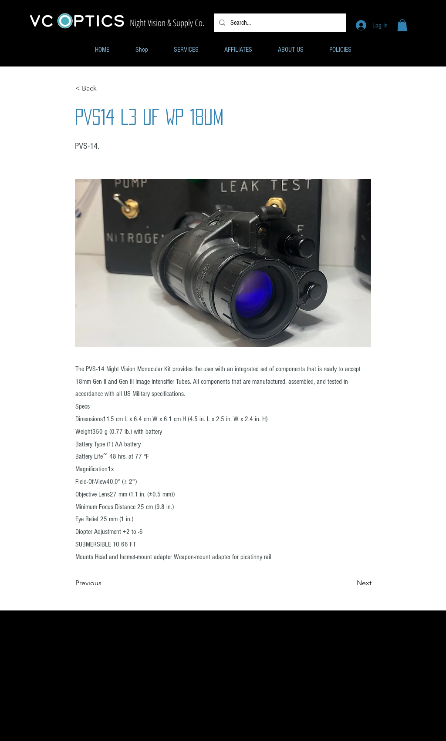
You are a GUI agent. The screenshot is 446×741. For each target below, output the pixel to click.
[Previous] (104, 583)
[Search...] (279, 22)
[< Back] (104, 88)
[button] (402, 25)
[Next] (350, 583)
